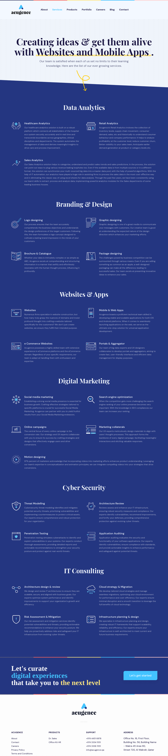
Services (57, 9)
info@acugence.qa (95, 750)
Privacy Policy (18, 750)
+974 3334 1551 (93, 742)
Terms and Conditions (22, 753)
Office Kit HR (55, 742)
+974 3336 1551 (93, 746)
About (44, 9)
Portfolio (87, 9)
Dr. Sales (53, 738)
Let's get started (140, 675)
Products (72, 9)
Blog (112, 9)
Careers (100, 9)
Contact (124, 9)
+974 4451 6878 (93, 738)
